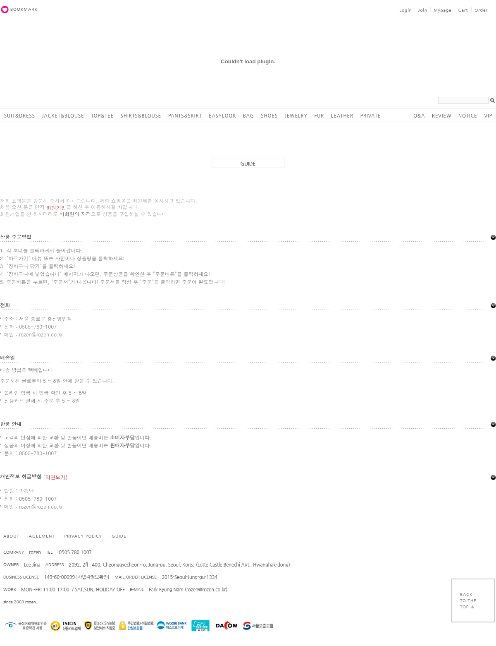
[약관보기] (55, 476)
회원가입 (56, 207)
